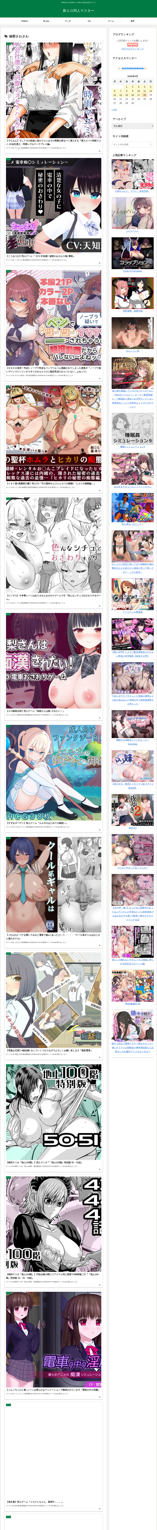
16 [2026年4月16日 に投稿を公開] (132, 95)
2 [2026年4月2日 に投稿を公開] (132, 86)
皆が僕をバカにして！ (133, 524)
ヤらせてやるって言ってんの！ (132, 868)
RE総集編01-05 (132, 1003)
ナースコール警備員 (133, 612)
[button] (151, 144)
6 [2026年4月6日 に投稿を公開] (114, 91)
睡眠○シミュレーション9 (132, 447)
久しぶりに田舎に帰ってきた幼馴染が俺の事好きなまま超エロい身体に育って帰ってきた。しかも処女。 (133, 568)
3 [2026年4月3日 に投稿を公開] (138, 86)
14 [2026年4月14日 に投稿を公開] (120, 95)
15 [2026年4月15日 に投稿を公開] (126, 95)
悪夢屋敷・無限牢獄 (133, 311)
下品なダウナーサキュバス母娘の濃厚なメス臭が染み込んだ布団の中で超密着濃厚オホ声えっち (133, 700)
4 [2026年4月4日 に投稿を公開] (144, 86)
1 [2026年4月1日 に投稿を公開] (126, 86)
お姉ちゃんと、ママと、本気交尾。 (132, 191)
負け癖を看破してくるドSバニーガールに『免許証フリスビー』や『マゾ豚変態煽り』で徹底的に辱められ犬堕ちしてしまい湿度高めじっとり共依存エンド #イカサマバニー (133, 399)
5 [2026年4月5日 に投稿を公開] (150, 86)
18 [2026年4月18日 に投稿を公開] (144, 95)
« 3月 (114, 109)
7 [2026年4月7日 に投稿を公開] (120, 91)
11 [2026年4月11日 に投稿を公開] (144, 91)
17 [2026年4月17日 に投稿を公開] (138, 95)
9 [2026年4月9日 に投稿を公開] (132, 91)
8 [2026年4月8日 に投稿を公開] (126, 91)
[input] (133, 144)
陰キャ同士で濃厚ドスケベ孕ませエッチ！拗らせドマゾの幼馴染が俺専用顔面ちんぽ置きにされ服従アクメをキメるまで (133, 1047)
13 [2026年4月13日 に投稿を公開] (114, 95)
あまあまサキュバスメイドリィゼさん (132, 487)
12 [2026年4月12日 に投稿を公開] (150, 91)
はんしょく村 (132, 351)
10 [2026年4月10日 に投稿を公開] (138, 91)
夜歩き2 (133, 828)
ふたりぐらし (132, 231)
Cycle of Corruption (132, 271)
